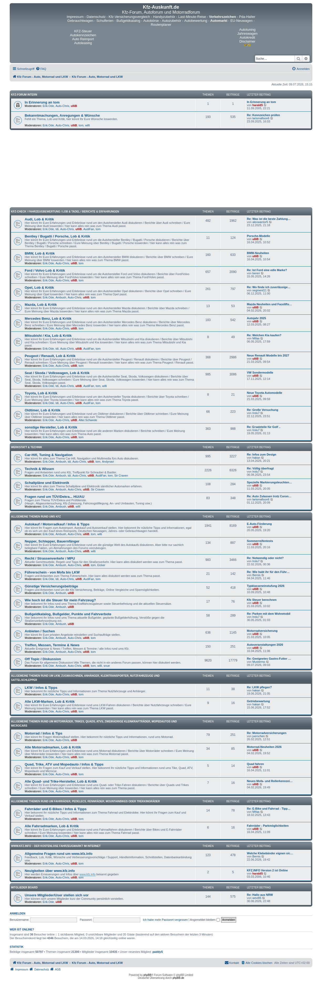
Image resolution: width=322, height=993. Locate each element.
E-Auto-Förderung (259, 523)
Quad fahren (255, 764)
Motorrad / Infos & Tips (43, 733)
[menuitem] (41, 69)
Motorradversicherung (262, 630)
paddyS (157, 951)
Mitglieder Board (24, 887)
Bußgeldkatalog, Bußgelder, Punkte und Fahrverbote (68, 614)
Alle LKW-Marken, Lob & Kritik (50, 702)
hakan (256, 457)
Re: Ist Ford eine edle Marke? (267, 270)
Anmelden (17, 913)
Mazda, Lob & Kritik (41, 305)
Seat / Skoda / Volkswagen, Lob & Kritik (57, 373)
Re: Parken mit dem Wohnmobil (268, 613)
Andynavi (108, 461)
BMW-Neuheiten (258, 253)
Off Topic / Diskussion (43, 659)
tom (81, 125)
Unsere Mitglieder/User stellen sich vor (57, 895)
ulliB (74, 105)
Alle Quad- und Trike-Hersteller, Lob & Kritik (61, 781)
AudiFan (88, 229)
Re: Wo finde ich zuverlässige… (268, 287)
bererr (256, 273)
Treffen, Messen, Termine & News (52, 645)
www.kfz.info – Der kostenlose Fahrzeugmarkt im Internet (56, 846)
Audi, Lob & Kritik (39, 219)
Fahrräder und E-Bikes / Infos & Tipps (56, 809)
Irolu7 (256, 413)
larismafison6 (260, 118)
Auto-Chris (62, 105)
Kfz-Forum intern (24, 94)
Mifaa (255, 338)
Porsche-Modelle (258, 235)
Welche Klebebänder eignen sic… (270, 853)
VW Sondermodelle (260, 372)
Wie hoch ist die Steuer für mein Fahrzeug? (60, 600)
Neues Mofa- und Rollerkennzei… (270, 781)
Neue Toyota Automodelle (264, 392)
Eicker (101, 565)
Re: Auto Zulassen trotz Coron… (269, 496)
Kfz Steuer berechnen (262, 599)
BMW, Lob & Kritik (40, 253)
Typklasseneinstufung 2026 (265, 585)
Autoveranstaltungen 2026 (265, 644)
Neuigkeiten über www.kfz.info (50, 871)
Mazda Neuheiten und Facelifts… (269, 304)
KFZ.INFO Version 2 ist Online (267, 870)
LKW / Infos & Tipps (41, 688)
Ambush (60, 297)
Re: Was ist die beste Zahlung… (268, 218)
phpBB (147, 975)
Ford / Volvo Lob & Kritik (45, 270)
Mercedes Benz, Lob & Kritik (48, 318)
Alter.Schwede (88, 420)
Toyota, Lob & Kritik (41, 393)
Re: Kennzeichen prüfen (263, 115)
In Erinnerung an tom (42, 102)
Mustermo (258, 661)
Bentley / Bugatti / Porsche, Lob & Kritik (57, 236)
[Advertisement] (161, 169)
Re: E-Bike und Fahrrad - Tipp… (268, 808)
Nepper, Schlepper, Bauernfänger (52, 541)
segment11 (259, 290)
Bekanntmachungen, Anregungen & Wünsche (62, 115)
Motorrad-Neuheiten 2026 (264, 746)
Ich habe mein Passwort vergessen (165, 919)
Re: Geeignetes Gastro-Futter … (269, 658)
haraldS (257, 105)
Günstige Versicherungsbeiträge (51, 586)
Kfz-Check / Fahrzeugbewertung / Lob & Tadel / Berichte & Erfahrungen (65, 211)
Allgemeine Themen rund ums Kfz (36, 516)
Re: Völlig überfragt (260, 468)
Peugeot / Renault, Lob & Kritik (50, 356)
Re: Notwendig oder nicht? (265, 558)
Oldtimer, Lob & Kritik (42, 410)
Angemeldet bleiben (205, 919)
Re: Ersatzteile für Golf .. (264, 426)
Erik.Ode (48, 105)
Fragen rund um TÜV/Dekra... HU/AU (54, 497)
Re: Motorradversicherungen (266, 733)
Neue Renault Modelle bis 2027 (268, 355)
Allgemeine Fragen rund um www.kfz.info (58, 854)
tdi (57, 229)
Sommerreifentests (260, 540)
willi (87, 125)
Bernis (256, 575)
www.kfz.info (88, 874)
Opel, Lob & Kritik (39, 287)
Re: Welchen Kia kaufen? (264, 335)
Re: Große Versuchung (262, 409)
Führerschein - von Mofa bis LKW (52, 572)
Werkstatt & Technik (26, 447)
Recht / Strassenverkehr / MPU (50, 558)
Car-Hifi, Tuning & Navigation (48, 455)
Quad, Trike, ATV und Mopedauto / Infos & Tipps (64, 764)
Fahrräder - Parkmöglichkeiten (268, 825)
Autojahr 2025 (256, 318)
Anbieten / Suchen (40, 631)
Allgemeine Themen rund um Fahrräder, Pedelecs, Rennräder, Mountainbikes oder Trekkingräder (85, 801)
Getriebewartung (258, 701)
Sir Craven (121, 475)
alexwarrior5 (260, 222)
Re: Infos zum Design (261, 454)
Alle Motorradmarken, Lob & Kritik (53, 747)
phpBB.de (178, 977)
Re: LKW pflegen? (259, 687)
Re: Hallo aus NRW (260, 894)
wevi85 (256, 897)
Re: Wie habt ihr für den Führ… (268, 571)
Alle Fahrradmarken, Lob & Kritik (52, 826)
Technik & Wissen (39, 469)
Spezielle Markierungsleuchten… (269, 482)
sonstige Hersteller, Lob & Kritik (51, 427)
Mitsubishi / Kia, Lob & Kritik (48, 336)
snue (106, 665)
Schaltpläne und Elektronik (47, 483)
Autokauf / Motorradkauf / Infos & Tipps (57, 524)
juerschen (258, 736)
